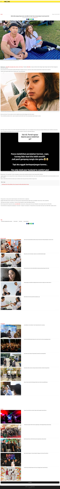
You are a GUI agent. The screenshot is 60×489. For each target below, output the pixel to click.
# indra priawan (15, 221)
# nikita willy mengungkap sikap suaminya (6, 221)
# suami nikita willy (25, 221)
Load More (30, 482)
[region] (30, 8)
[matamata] (7, 1)
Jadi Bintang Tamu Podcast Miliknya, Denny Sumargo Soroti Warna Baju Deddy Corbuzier (15, 184)
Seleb (1, 14)
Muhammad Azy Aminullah (29, 17)
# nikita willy (20, 221)
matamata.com (28, 486)
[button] (1, 1)
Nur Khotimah (24, 17)
